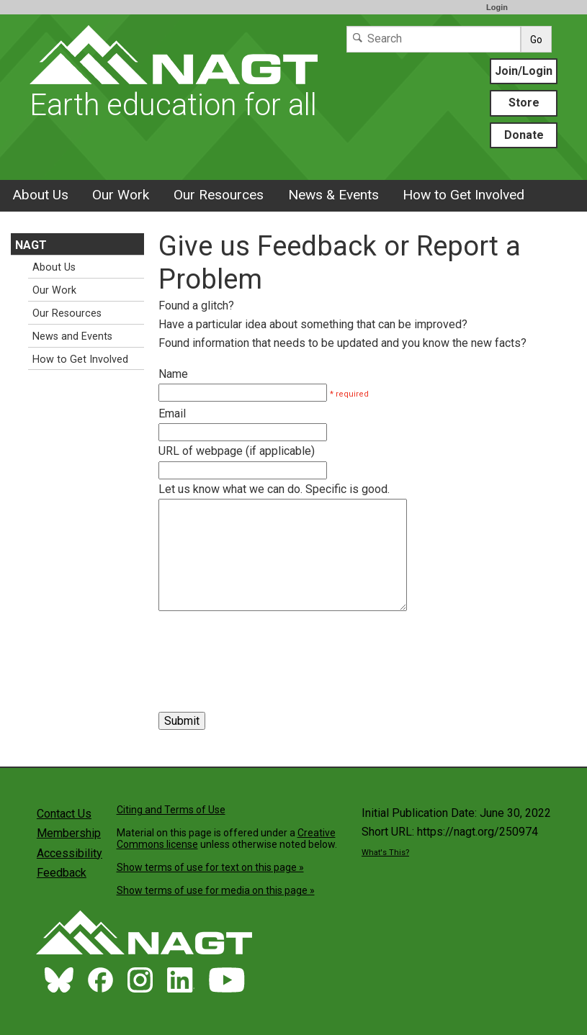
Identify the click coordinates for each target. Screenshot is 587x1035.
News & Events (333, 194)
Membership (69, 833)
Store (523, 102)
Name (173, 374)
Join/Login (523, 71)
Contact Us (64, 814)
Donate (524, 135)
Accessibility (69, 853)
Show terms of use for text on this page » (210, 867)
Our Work (120, 194)
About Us (40, 194)
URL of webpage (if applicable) (236, 451)
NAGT (31, 245)
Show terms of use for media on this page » (216, 890)
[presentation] (267, 646)
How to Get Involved (463, 194)
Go (536, 39)
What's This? (385, 852)
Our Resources (219, 194)
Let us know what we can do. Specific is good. (274, 489)
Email (172, 413)
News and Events (72, 336)
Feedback (61, 873)
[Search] (433, 39)
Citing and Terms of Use (171, 809)
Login (497, 7)
